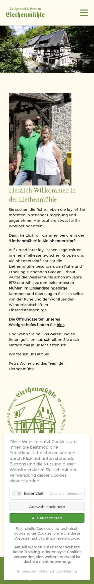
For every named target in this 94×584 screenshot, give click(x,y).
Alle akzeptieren (47, 518)
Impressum (26, 571)
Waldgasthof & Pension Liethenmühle (25, 13)
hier (60, 325)
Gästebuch (56, 345)
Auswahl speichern (47, 506)
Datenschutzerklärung (58, 571)
